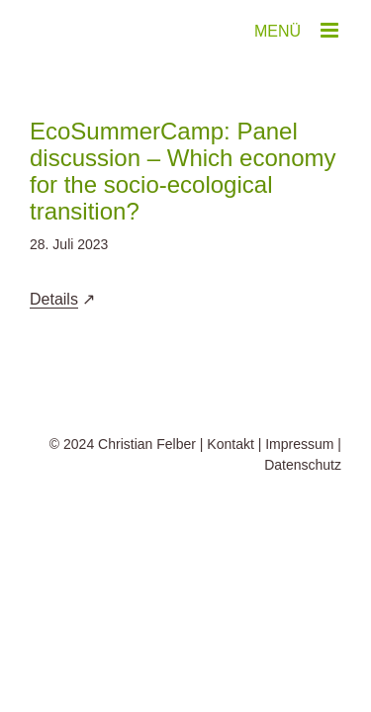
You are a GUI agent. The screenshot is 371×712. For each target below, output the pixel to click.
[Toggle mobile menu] (331, 30)
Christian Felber (147, 493)
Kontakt (230, 493)
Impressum (299, 493)
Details (54, 299)
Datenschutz (302, 514)
